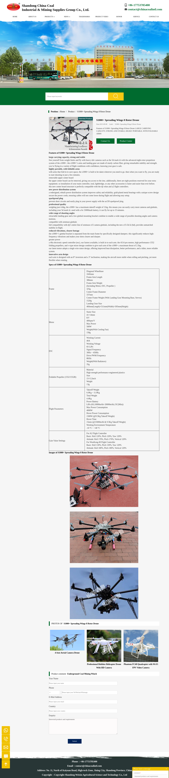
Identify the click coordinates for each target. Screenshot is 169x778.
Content (137, 773)
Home (15, 17)
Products (50, 17)
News (67, 17)
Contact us (154, 17)
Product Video (101, 17)
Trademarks (84, 17)
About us (32, 17)
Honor (119, 17)
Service (136, 17)
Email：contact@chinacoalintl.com (84, 766)
